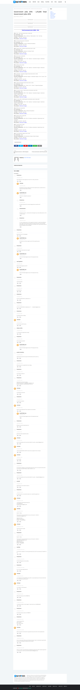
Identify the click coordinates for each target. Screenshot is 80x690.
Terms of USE (52, 17)
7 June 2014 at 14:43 (19, 305)
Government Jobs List (19, 8)
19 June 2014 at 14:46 (22, 239)
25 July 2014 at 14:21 (19, 465)
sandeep (18, 547)
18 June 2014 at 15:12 (19, 390)
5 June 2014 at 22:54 (19, 288)
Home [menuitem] (30, 1)
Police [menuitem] (55, 1)
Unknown (21, 183)
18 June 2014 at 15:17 (19, 399)
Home (15, 8)
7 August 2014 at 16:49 (23, 220)
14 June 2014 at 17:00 (19, 363)
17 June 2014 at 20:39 (22, 185)
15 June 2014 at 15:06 (19, 371)
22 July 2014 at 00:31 (19, 448)
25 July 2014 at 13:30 (19, 457)
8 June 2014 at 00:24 (19, 313)
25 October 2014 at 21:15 (20, 602)
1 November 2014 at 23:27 (20, 638)
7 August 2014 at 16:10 (20, 511)
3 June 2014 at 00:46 (19, 232)
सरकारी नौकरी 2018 (17, 16)
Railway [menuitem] (42, 1)
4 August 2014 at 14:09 (20, 500)
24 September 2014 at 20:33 (20, 567)
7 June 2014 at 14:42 (19, 296)
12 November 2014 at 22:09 (20, 647)
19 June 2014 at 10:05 (19, 407)
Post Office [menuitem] (47, 1)
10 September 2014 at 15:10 (20, 549)
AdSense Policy (53, 13)
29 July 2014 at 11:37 (19, 483)
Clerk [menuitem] (52, 1)
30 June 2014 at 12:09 (19, 423)
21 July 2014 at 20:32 (19, 440)
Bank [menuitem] (38, 1)
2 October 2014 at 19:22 (20, 585)
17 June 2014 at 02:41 (19, 380)
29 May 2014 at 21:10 (19, 177)
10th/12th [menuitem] (34, 1)
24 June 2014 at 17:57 (22, 202)
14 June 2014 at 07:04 (19, 354)
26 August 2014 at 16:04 (20, 526)
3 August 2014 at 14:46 (20, 492)
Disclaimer (52, 15)
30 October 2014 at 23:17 (20, 619)
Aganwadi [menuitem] (60, 1)
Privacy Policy (52, 16)
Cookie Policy (52, 14)
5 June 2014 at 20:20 (19, 279)
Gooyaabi (29, 688)
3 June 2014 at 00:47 (19, 248)
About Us (52, 12)
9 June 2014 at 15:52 (19, 330)
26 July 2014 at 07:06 (19, 475)
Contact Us (52, 18)
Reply (17, 181)
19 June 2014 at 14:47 (22, 270)
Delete (20, 181)
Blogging (20, 688)
